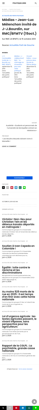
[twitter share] (3, 187)
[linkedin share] (16, 187)
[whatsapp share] (20, 187)
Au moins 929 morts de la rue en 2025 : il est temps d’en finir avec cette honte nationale (18, 295)
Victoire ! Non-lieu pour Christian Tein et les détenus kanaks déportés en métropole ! (18, 223)
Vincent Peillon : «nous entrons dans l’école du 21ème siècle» (31, 60)
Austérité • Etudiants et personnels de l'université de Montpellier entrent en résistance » (21, 128)
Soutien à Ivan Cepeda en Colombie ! (18, 247)
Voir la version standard (25, 369)
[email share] (7, 187)
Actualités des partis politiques (12, 11)
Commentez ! (19, 178)
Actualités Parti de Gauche (21, 45)
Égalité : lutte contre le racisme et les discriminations (16, 270)
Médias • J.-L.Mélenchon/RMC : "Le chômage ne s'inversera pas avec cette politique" (19, 63)
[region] (19, 103)
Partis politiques (14, 9)
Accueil (4, 9)
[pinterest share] (12, 187)
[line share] (24, 187)
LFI (27, 214)
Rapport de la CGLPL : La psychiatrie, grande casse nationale (18, 348)
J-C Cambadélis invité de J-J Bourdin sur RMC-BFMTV (6, 60)
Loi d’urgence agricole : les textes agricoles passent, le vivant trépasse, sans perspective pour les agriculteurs (19, 321)
